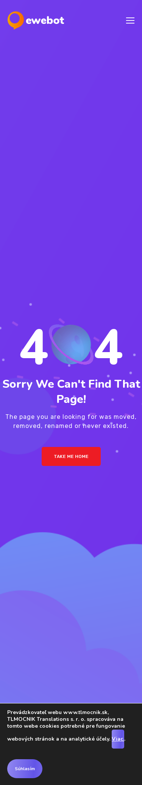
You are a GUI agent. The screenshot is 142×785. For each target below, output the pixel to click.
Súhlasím (25, 769)
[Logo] (36, 20)
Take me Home (71, 456)
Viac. (118, 739)
